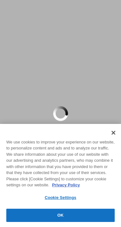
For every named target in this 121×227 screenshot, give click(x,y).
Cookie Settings (60, 197)
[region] (60, 175)
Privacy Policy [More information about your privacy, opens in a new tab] (66, 185)
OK (60, 215)
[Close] (113, 133)
